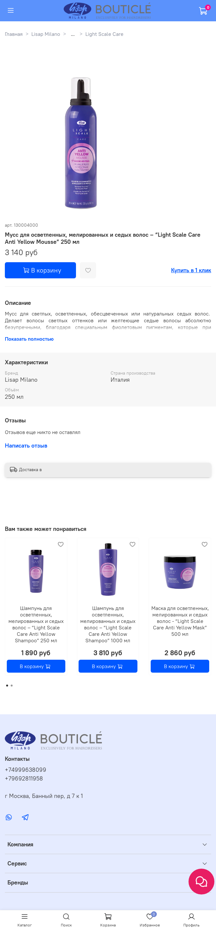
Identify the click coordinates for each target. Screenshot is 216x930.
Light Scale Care (104, 34)
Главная (14, 34)
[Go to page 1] (7, 686)
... (73, 34)
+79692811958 (24, 778)
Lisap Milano (45, 34)
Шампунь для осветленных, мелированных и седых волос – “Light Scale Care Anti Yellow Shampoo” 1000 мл (107, 624)
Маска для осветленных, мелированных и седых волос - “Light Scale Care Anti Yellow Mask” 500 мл (180, 621)
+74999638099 (25, 769)
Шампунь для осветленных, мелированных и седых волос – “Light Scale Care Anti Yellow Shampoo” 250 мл (36, 624)
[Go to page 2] (12, 686)
